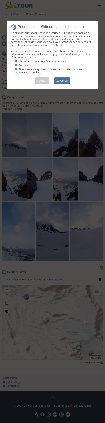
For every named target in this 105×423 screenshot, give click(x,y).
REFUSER (42, 81)
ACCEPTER (62, 81)
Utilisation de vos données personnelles (42, 61)
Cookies (23, 65)
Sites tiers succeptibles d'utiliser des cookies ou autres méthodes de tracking (49, 71)
